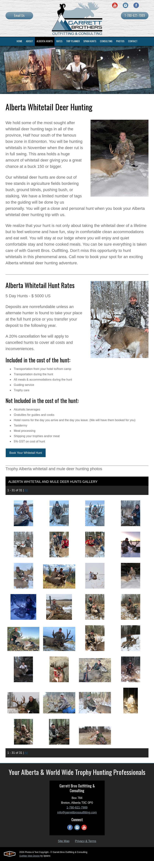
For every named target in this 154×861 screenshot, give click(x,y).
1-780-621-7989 (135, 15)
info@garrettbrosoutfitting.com (77, 812)
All (26, 490)
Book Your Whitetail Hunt (25, 452)
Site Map (63, 841)
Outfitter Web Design (29, 856)
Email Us (19, 15)
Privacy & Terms (85, 841)
